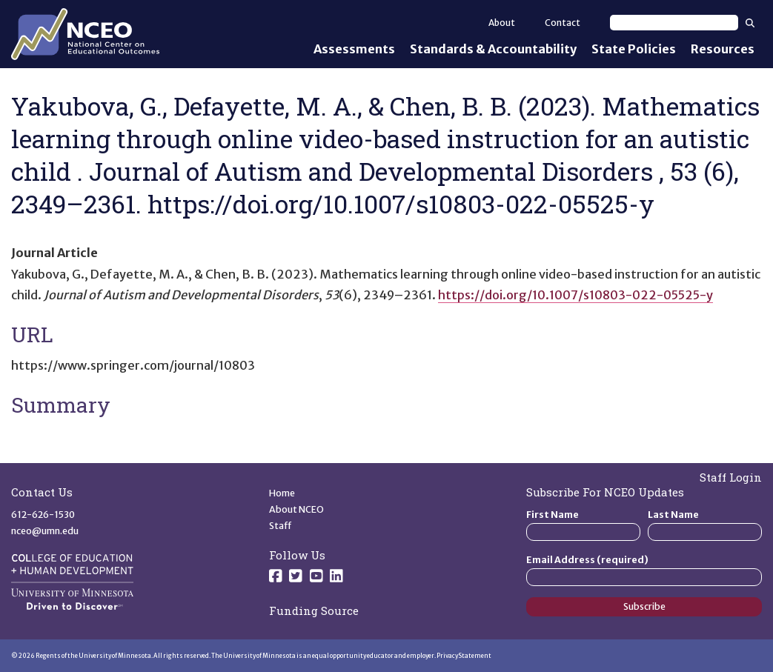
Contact (562, 22)
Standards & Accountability (493, 48)
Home (282, 493)
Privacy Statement (464, 655)
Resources (722, 48)
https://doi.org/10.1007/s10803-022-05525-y (575, 294)
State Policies (633, 48)
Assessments (354, 48)
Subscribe (644, 606)
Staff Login (731, 477)
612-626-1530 (43, 514)
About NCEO (296, 509)
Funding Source (314, 610)
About (501, 22)
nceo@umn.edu (45, 530)
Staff (280, 525)
